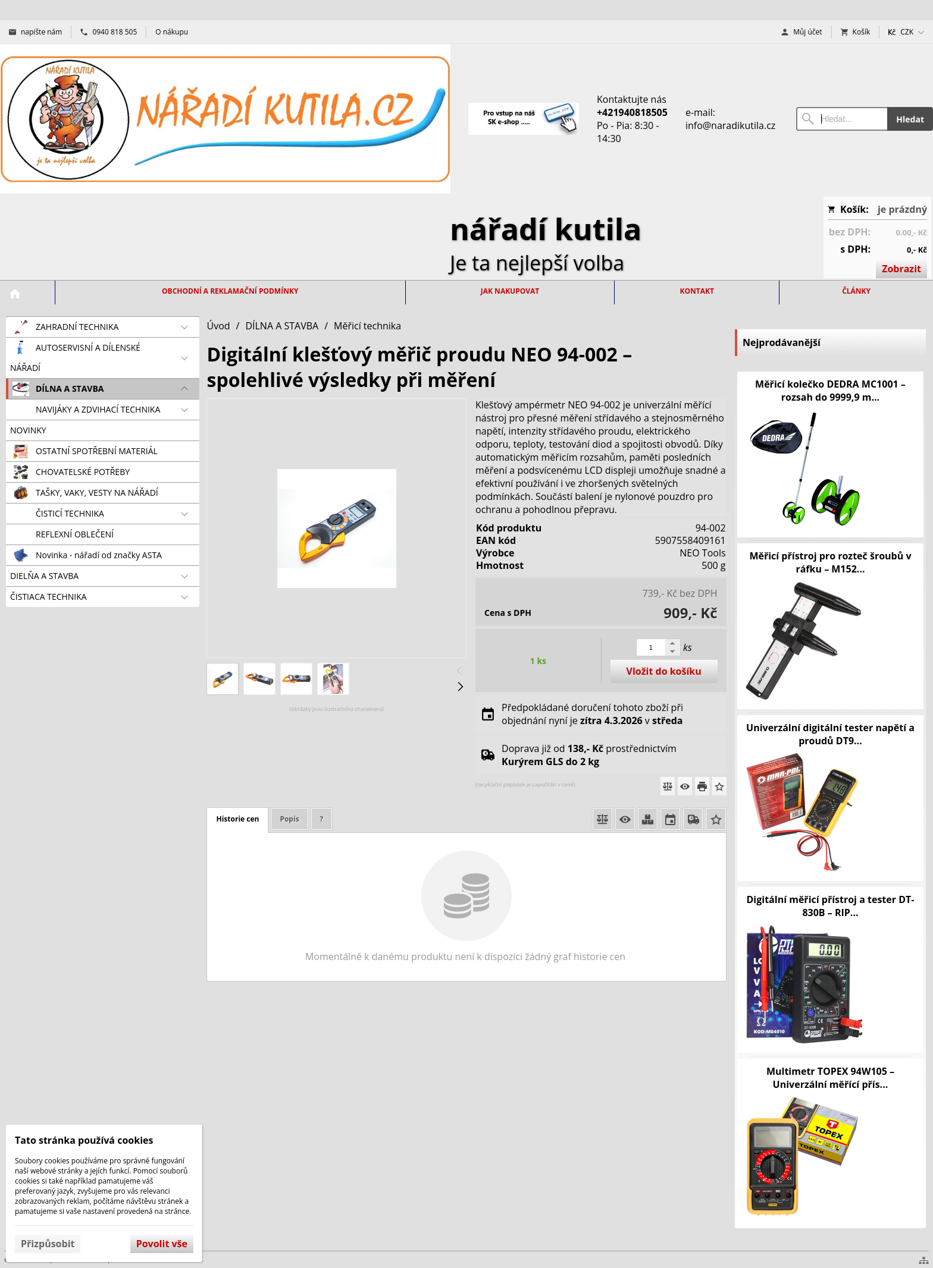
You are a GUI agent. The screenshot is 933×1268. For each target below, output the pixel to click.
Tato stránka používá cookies (84, 1140)
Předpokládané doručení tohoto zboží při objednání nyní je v (592, 714)
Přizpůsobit (47, 1243)
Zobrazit (901, 268)
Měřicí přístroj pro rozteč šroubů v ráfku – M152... (830, 562)
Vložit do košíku (664, 671)
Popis (289, 819)
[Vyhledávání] (842, 119)
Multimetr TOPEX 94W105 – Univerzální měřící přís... (830, 1078)
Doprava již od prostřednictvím (589, 755)
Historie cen (237, 819)
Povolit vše (161, 1243)
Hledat (910, 119)
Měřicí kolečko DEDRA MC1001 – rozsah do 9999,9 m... (830, 390)
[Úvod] (225, 119)
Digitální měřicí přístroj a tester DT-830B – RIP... (831, 906)
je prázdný (902, 209)
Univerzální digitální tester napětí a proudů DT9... (830, 734)
